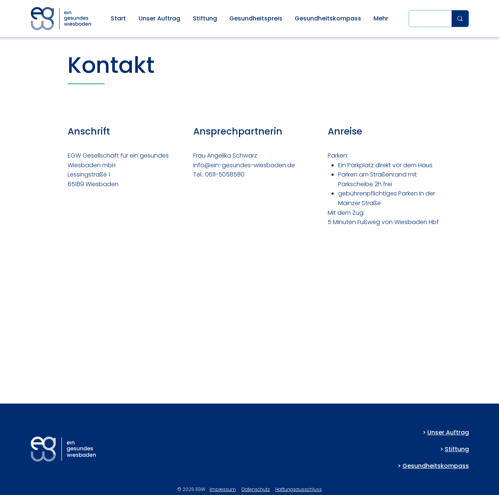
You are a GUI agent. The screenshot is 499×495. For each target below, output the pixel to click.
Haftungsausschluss (298, 489)
